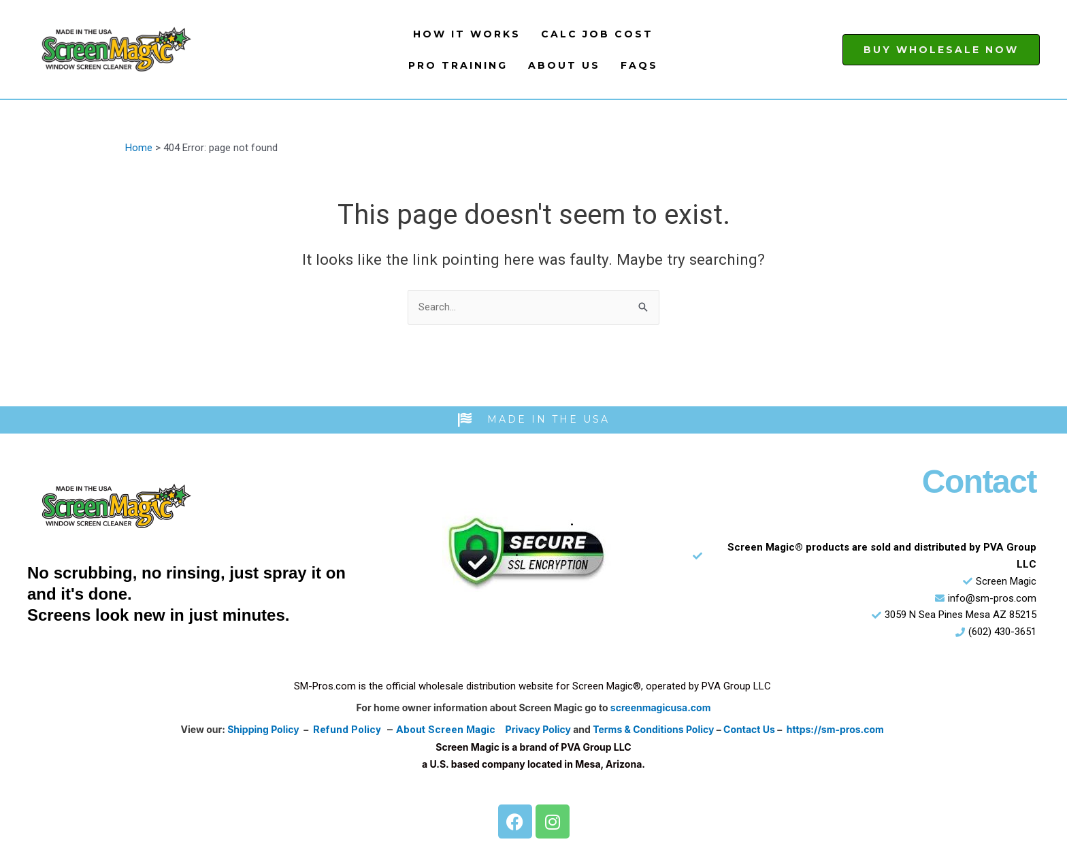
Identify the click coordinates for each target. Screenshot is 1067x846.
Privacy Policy (538, 729)
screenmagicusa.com (660, 707)
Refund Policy (347, 729)
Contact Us (749, 729)
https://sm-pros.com (835, 729)
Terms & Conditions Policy (653, 729)
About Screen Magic (445, 729)
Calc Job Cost (597, 34)
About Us (564, 65)
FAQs (639, 65)
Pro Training (458, 65)
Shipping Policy (263, 729)
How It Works (467, 34)
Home (138, 148)
